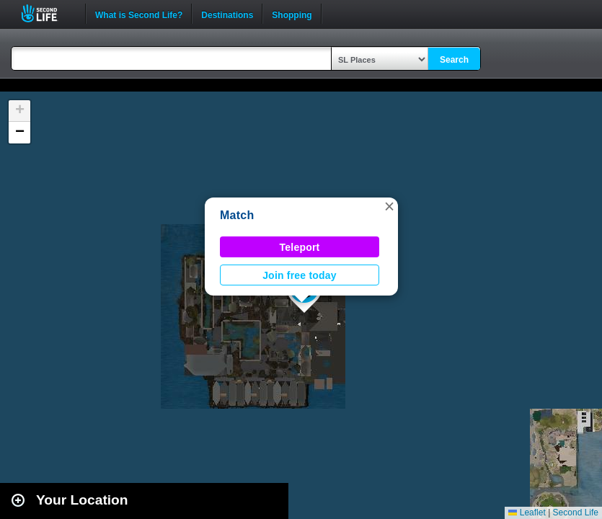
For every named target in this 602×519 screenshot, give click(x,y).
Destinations (227, 13)
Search (454, 60)
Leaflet (526, 512)
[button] (389, 206)
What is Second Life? (138, 13)
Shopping (291, 13)
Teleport (300, 247)
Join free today (299, 275)
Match (237, 215)
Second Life (47, 13)
